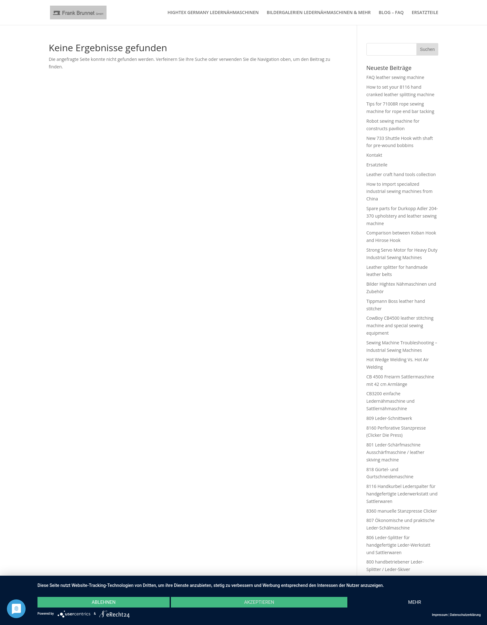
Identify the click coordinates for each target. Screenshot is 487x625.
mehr (414, 602)
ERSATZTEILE (425, 12)
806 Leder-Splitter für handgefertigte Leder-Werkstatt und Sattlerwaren (398, 544)
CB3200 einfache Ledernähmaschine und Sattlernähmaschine (390, 401)
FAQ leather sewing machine (395, 77)
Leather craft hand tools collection (401, 174)
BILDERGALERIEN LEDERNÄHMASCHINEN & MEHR (319, 12)
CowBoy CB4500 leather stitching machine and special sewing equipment (400, 325)
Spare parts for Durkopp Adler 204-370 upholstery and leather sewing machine (402, 215)
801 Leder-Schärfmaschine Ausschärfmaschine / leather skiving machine (395, 452)
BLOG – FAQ (391, 12)
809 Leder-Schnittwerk (389, 418)
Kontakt (374, 155)
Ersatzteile (376, 165)
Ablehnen (103, 602)
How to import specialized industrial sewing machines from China (399, 191)
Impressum (440, 615)
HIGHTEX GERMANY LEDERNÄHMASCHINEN (213, 12)
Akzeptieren (259, 602)
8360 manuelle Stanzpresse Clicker (401, 511)
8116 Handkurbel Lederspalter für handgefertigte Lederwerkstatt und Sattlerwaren (402, 493)
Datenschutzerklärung (465, 615)
